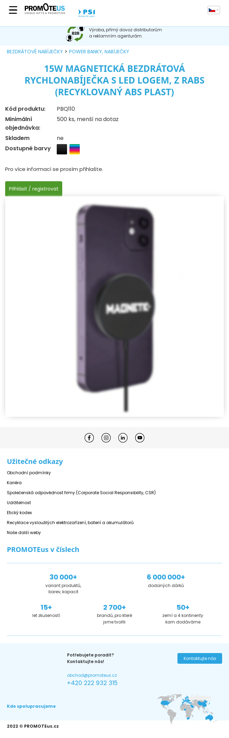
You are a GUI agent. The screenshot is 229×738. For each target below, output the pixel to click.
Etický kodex (19, 512)
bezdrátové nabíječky (35, 51)
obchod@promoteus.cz (92, 675)
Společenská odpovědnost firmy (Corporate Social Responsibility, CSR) (81, 493)
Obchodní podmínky (29, 473)
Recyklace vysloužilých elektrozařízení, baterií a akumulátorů (70, 522)
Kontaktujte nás (200, 658)
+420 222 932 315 (92, 683)
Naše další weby (24, 532)
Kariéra (14, 483)
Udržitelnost (19, 503)
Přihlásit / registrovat (33, 188)
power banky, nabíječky (99, 51)
